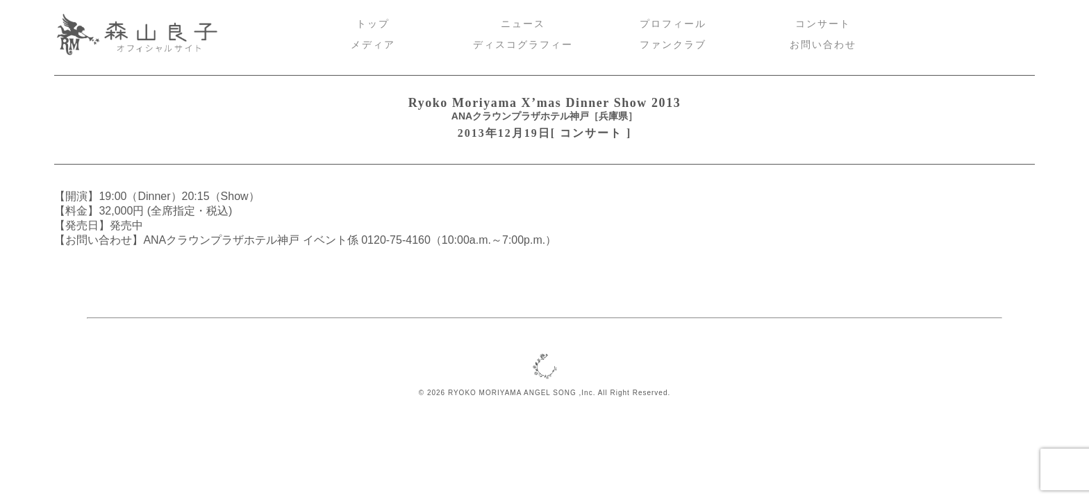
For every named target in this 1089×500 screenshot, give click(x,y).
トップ (373, 24)
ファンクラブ (673, 45)
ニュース (523, 24)
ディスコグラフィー (523, 45)
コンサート (823, 24)
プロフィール (673, 24)
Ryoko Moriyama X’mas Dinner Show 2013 (544, 103)
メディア (373, 45)
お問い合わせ (823, 45)
